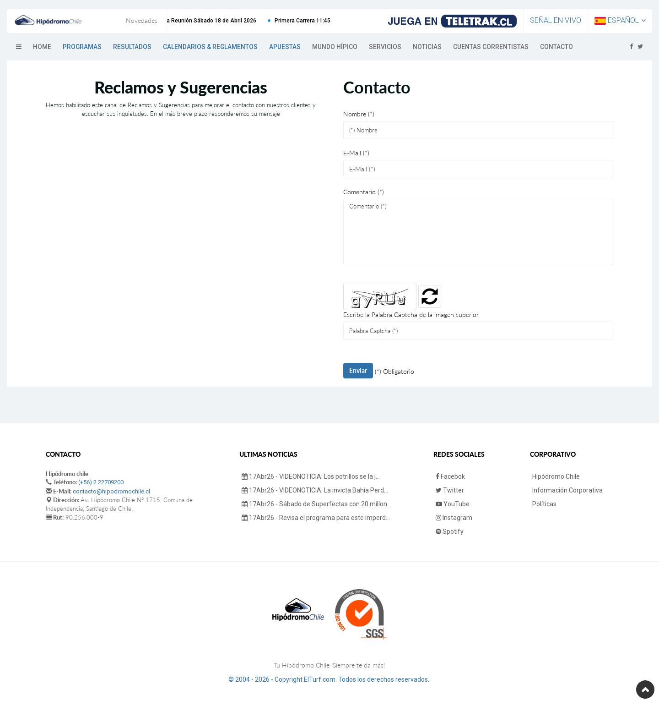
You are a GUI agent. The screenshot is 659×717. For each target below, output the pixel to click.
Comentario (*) (363, 192)
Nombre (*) (358, 114)
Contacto (556, 46)
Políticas (544, 504)
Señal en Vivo (555, 20)
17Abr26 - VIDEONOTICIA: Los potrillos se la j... (311, 476)
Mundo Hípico (334, 46)
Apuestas (285, 46)
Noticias (427, 46)
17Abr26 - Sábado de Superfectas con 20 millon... (316, 504)
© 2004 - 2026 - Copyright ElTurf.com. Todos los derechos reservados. (328, 679)
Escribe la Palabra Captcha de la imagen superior (411, 314)
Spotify (450, 531)
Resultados (132, 46)
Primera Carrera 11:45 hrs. (314, 20)
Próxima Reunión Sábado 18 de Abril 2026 (208, 20)
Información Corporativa (567, 490)
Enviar (358, 370)
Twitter (450, 490)
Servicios (385, 46)
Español (620, 20)
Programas (82, 46)
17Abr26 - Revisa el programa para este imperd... (316, 517)
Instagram (454, 517)
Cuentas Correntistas (491, 46)
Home (42, 46)
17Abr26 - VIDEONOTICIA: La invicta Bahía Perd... (315, 490)
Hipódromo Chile (556, 476)
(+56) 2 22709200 (101, 482)
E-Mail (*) (356, 153)
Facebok (450, 476)
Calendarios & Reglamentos (210, 46)
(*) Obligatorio (394, 371)
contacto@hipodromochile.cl (111, 491)
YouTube (453, 504)
